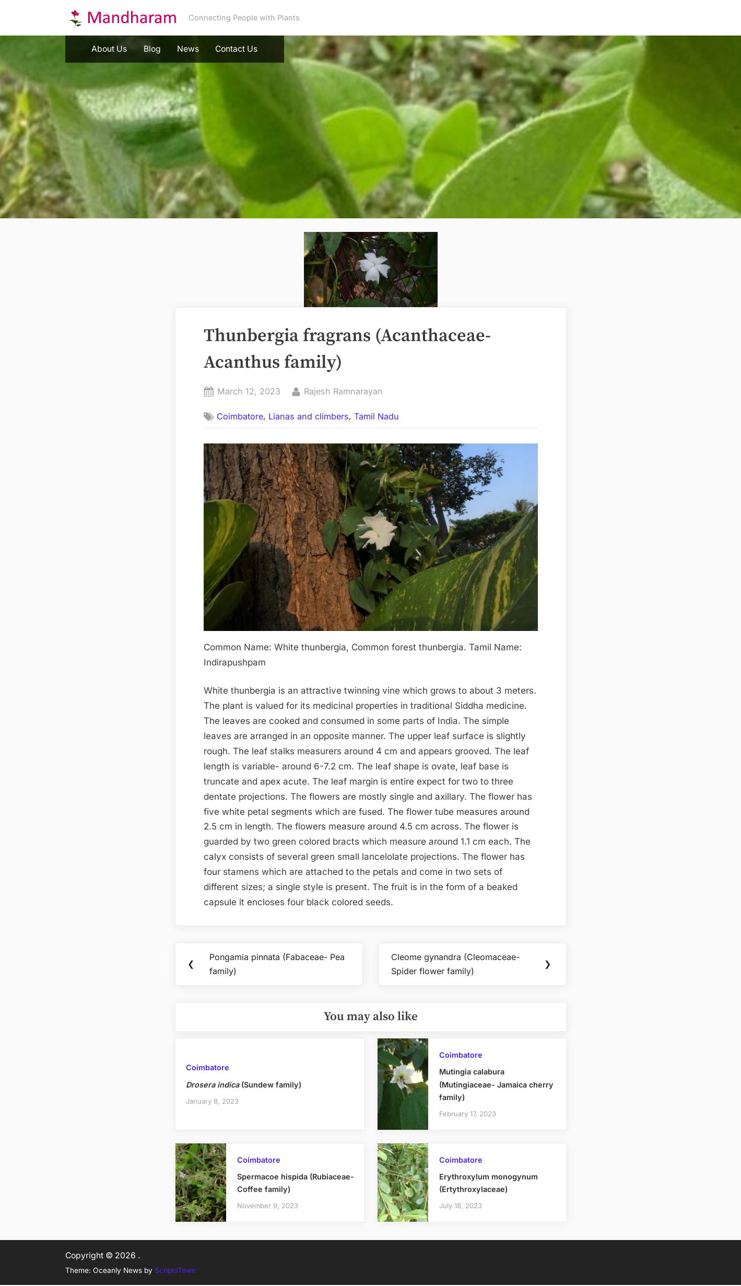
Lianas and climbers (308, 416)
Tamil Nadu (376, 416)
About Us (109, 49)
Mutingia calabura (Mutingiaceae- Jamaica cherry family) (496, 1085)
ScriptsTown (175, 1271)
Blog (152, 49)
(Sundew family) (243, 1085)
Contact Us (236, 49)
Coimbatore (240, 416)
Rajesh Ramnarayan (343, 390)
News (188, 49)
